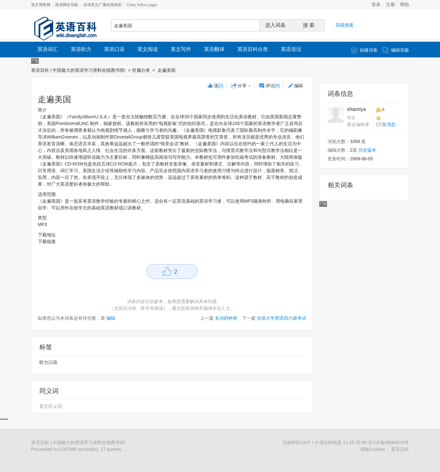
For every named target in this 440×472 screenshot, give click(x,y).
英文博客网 (40, 5)
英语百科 (400, 449)
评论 (273, 85)
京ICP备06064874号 (388, 442)
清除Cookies (372, 449)
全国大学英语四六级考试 (281, 318)
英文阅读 (147, 49)
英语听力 (81, 49)
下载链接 (47, 241)
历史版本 (367, 150)
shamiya (356, 109)
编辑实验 (400, 50)
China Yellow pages (141, 5)
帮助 (404, 4)
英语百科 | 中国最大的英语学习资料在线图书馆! (78, 70)
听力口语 (48, 362)
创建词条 (369, 50)
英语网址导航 (66, 5)
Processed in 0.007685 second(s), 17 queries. (77, 449)
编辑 (298, 85)
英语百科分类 (252, 49)
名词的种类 (226, 318)
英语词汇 (47, 49)
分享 (242, 85)
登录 (375, 4)
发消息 (388, 124)
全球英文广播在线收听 (102, 5)
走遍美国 (167, 70)
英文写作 (181, 49)
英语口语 (114, 49)
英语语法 (291, 49)
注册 (390, 4)
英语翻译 (214, 49)
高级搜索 (345, 25)
